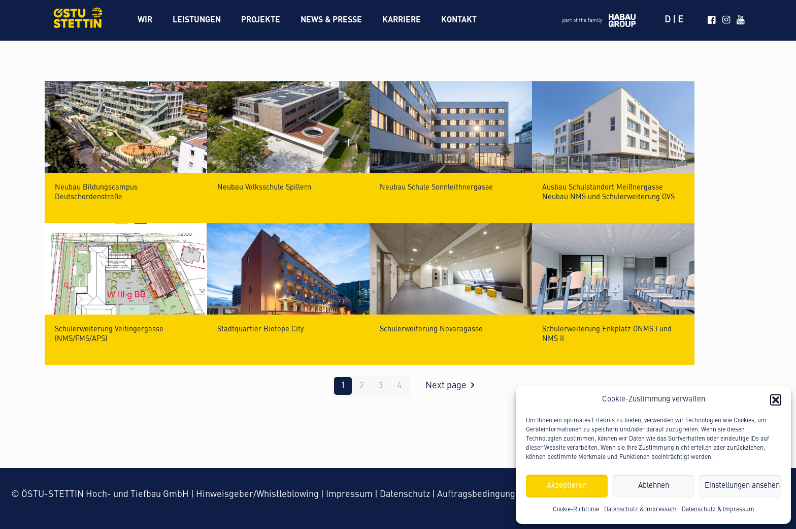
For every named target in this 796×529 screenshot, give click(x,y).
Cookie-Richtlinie (576, 510)
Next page (452, 385)
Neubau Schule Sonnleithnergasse (436, 187)
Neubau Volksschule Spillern (264, 187)
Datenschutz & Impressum (640, 510)
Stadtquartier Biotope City (260, 329)
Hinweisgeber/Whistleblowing (257, 494)
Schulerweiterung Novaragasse (431, 329)
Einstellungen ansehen (742, 486)
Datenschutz (405, 494)
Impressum (349, 494)
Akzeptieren (567, 486)
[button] (776, 400)
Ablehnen (653, 486)
